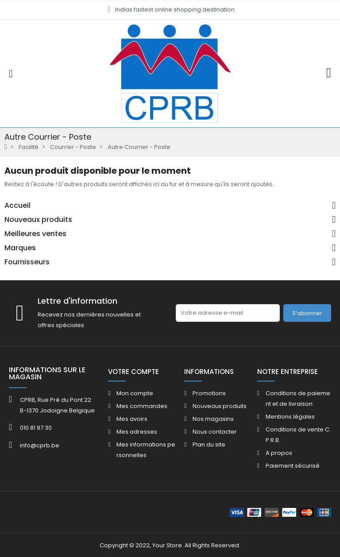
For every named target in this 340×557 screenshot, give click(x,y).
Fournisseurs (27, 262)
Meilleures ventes (35, 234)
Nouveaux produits (38, 220)
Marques (20, 248)
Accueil (17, 205)
